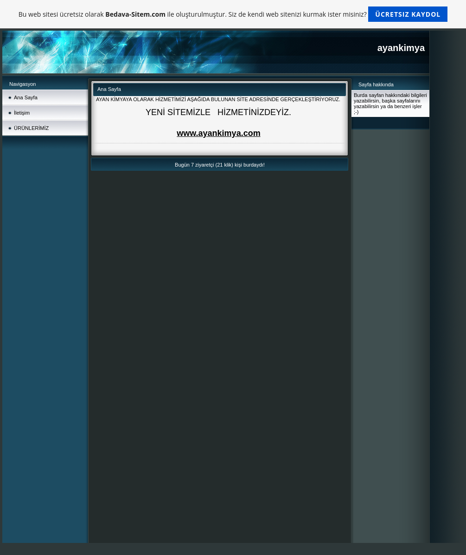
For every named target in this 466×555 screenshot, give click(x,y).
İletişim (22, 113)
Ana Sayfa (26, 97)
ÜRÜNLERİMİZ (31, 128)
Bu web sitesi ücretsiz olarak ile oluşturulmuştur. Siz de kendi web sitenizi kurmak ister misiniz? (233, 14)
